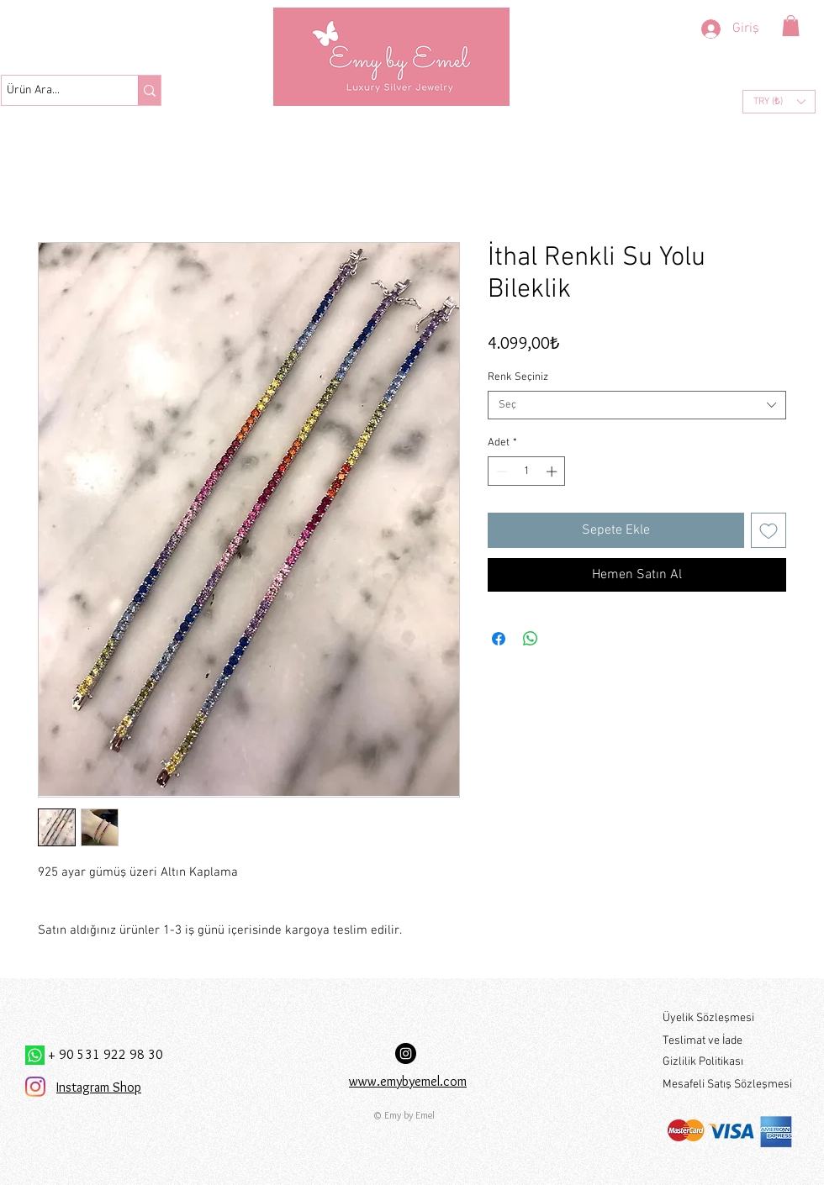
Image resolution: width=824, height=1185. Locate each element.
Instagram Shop (98, 1087)
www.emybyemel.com (408, 1081)
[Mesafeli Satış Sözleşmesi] (728, 1085)
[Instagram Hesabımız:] (405, 1053)
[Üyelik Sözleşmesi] (727, 1019)
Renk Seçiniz (518, 377)
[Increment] (553, 471)
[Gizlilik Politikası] (727, 1062)
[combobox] (637, 405)
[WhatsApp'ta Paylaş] (530, 639)
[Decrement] (500, 471)
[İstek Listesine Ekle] (768, 530)
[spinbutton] (526, 471)
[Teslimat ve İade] (727, 1041)
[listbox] (779, 101)
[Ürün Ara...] (55, 91)
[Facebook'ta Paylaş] (499, 639)
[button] (791, 25)
